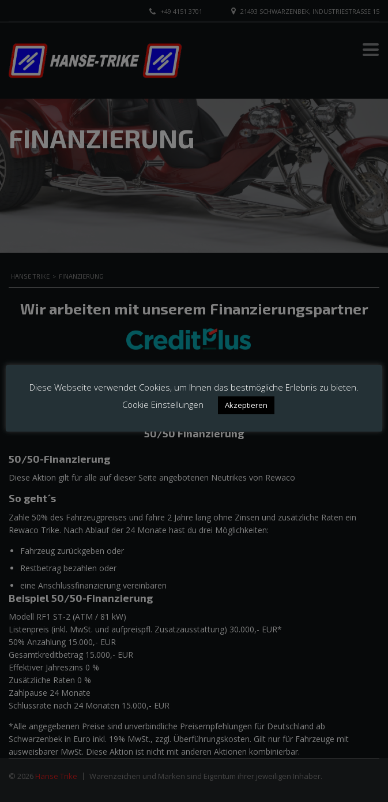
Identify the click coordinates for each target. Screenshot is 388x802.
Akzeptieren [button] (246, 405)
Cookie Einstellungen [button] (163, 404)
